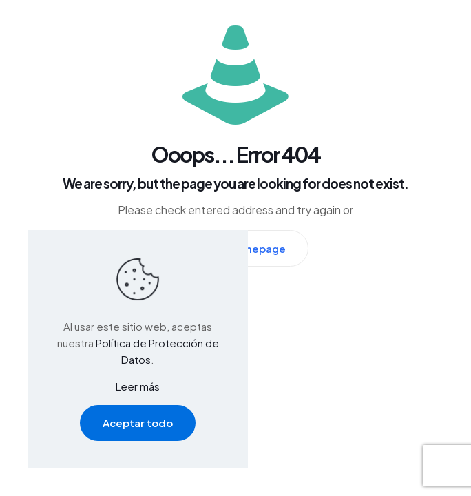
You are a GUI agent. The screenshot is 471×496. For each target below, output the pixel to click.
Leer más (138, 386)
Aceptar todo (138, 422)
